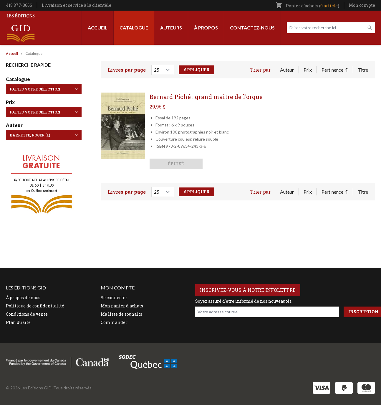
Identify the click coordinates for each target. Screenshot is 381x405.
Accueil (97, 27)
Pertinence (335, 70)
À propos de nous (23, 297)
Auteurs (171, 27)
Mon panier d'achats (122, 306)
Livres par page (127, 70)
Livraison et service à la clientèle (76, 5)
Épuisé (176, 164)
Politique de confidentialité (35, 306)
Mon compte (362, 5)
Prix (308, 70)
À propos (206, 27)
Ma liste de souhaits (121, 314)
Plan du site (18, 322)
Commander (114, 322)
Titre (363, 70)
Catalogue (134, 27)
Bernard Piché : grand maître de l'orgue (206, 97)
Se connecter (114, 297)
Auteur (287, 70)
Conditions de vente (27, 314)
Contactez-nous (252, 27)
